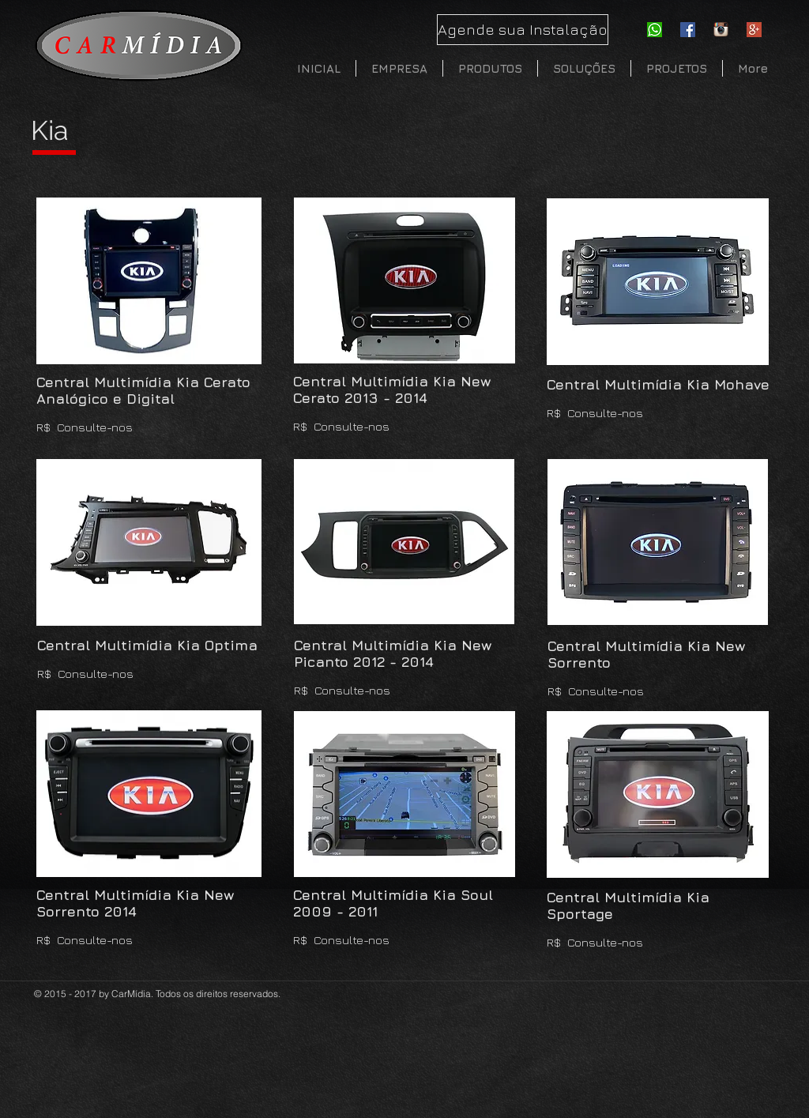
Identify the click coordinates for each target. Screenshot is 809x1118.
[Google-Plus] (754, 29)
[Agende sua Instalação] (522, 29)
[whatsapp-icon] (654, 29)
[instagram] (720, 29)
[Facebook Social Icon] (687, 29)
